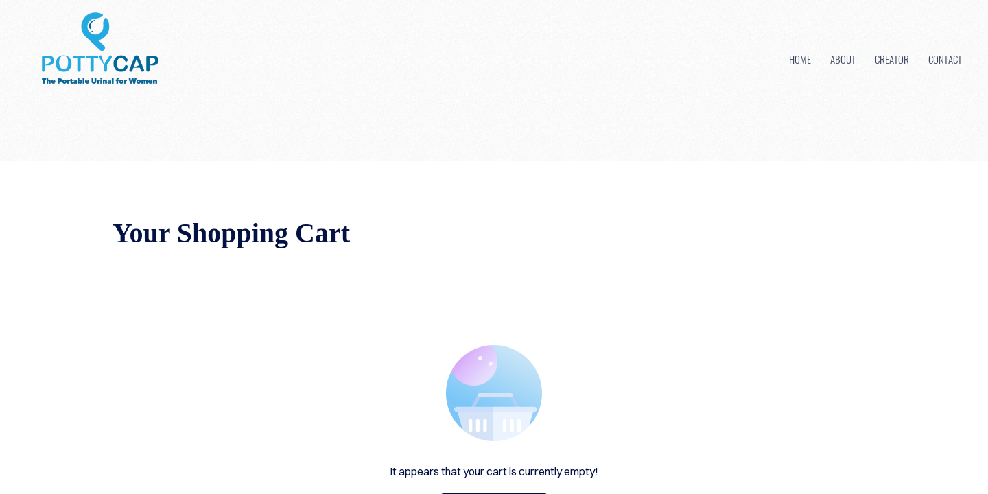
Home (800, 59)
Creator (892, 59)
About (843, 59)
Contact (945, 59)
